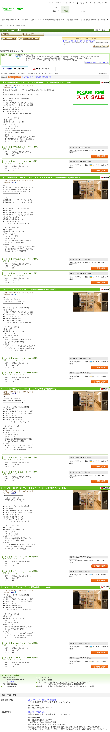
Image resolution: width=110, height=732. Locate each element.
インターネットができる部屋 (48, 73)
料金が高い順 (36, 77)
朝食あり (13, 73)
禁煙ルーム (32, 73)
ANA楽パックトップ (7, 25)
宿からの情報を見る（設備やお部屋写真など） (80, 41)
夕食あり (22, 73)
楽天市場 (92, 3)
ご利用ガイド (59, 3)
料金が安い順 (26, 77)
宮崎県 (18, 25)
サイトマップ (70, 3)
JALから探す (42, 69)
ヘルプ (51, 3)
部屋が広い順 (46, 77)
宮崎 (23, 25)
